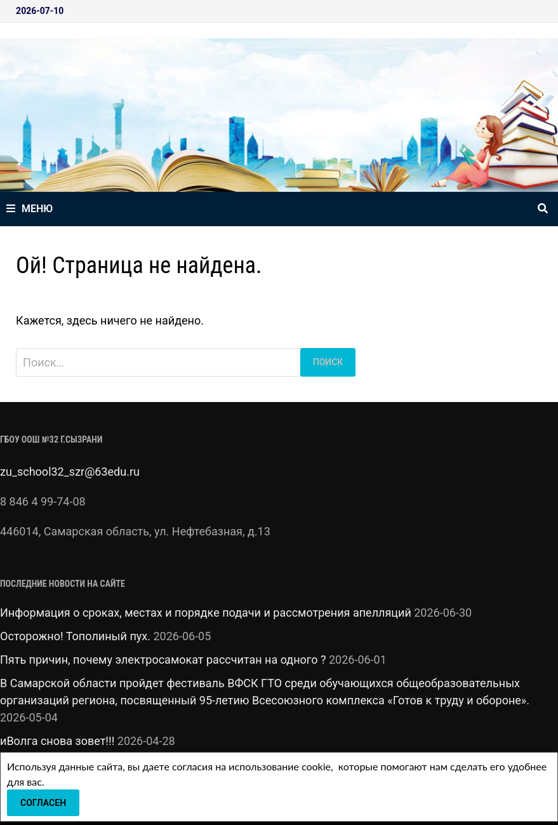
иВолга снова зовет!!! (57, 741)
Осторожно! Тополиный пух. (75, 636)
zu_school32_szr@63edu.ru (70, 471)
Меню (29, 209)
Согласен (43, 803)
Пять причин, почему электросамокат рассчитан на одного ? (163, 659)
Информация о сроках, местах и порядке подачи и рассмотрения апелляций (205, 612)
